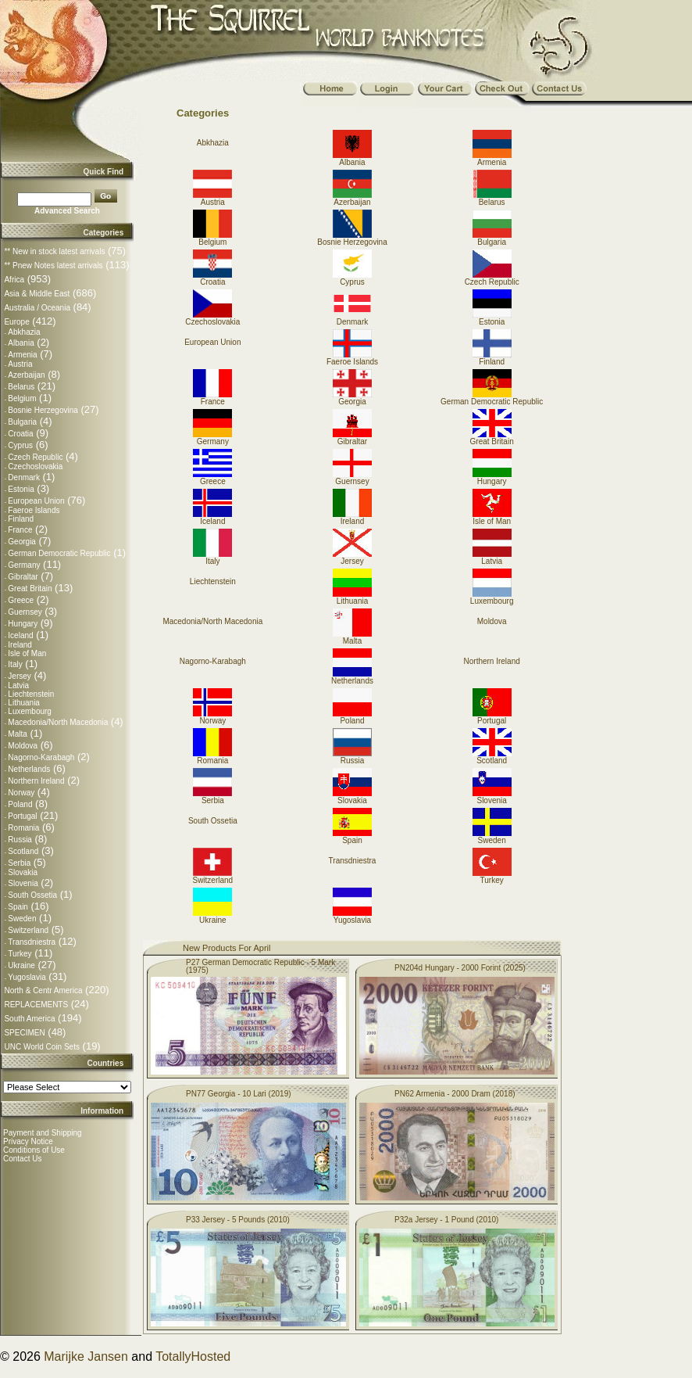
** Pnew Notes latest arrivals (53, 265)
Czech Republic (35, 457)
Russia (20, 839)
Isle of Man (27, 653)
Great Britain (30, 588)
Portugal (22, 816)
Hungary (22, 623)
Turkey (19, 953)
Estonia (21, 489)
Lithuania (24, 702)
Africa (14, 279)
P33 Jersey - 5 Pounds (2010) (238, 1219)
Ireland (20, 645)
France (20, 530)
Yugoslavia (26, 977)
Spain (18, 907)
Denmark (24, 477)
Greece (21, 600)
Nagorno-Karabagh (41, 757)
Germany (24, 565)
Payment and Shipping (42, 1133)
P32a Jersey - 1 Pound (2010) (446, 1219)
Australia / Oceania (37, 307)
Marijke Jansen (86, 1356)
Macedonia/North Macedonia (58, 722)
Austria (20, 364)
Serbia (19, 863)
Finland (21, 519)
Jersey (19, 676)
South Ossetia (32, 895)
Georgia (22, 541)
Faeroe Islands (33, 510)
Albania (21, 343)
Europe (16, 322)
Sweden (22, 918)
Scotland (23, 851)
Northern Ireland (36, 781)
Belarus (21, 386)
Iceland (20, 635)
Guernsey (24, 612)
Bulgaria (22, 422)
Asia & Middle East (37, 293)
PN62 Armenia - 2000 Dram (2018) (454, 1093)
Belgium (22, 398)
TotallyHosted (192, 1356)
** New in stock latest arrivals (54, 251)
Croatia (20, 433)
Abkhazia (24, 332)
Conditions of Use (34, 1150)
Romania (23, 828)
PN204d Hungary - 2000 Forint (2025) (460, 968)
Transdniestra (31, 942)
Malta (17, 734)
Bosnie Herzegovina (43, 410)
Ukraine (21, 965)
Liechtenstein (31, 694)
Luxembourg (30, 711)
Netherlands (29, 769)
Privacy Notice (28, 1141)
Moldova (22, 745)
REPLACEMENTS (36, 1004)
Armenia (22, 354)
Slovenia (22, 883)
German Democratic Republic (59, 553)
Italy (15, 664)
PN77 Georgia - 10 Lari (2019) (238, 1093)
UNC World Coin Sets (42, 1046)
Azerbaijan (26, 375)
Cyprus (20, 445)
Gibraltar (22, 576)
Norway (21, 792)
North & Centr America (43, 990)
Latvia (18, 685)
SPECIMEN (24, 1032)
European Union (36, 501)
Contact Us (22, 1158)
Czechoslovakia (35, 466)
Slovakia (22, 872)
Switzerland (28, 930)
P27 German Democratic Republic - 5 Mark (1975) (260, 966)
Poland (20, 804)
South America (29, 1018)
